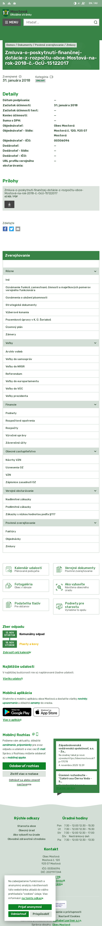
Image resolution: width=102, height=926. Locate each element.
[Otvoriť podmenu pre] (95, 259)
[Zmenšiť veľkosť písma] (79, 3)
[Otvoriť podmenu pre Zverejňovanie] (95, 252)
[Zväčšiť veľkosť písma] (83, 3)
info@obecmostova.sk (51, 868)
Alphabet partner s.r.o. (67, 908)
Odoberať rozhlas (24, 754)
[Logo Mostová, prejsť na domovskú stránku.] (51, 13)
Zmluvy (40, 69)
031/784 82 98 (51, 865)
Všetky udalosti (13, 666)
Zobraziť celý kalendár (17, 640)
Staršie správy (65, 776)
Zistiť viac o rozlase (24, 762)
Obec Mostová (61, 913)
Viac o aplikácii (12, 708)
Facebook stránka (51, 872)
